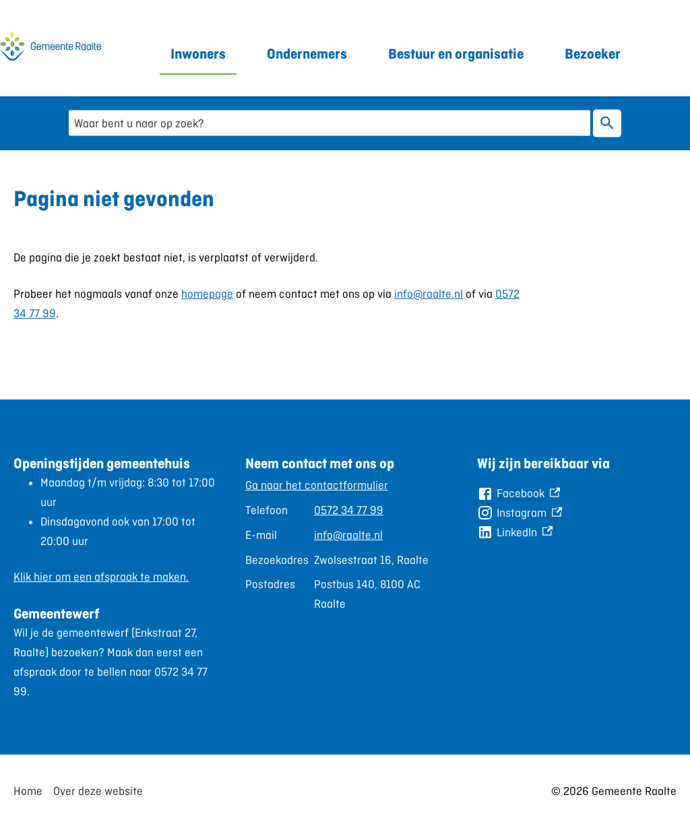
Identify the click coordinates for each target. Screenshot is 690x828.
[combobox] (329, 122)
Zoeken (604, 123)
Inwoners (198, 53)
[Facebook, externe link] (518, 493)
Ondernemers (307, 53)
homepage (207, 293)
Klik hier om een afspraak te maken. (101, 576)
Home (27, 791)
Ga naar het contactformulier (316, 485)
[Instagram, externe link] (519, 513)
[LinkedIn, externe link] (515, 532)
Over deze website (98, 791)
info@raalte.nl (428, 293)
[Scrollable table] (339, 544)
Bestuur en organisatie (456, 53)
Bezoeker (593, 53)
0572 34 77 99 (348, 510)
